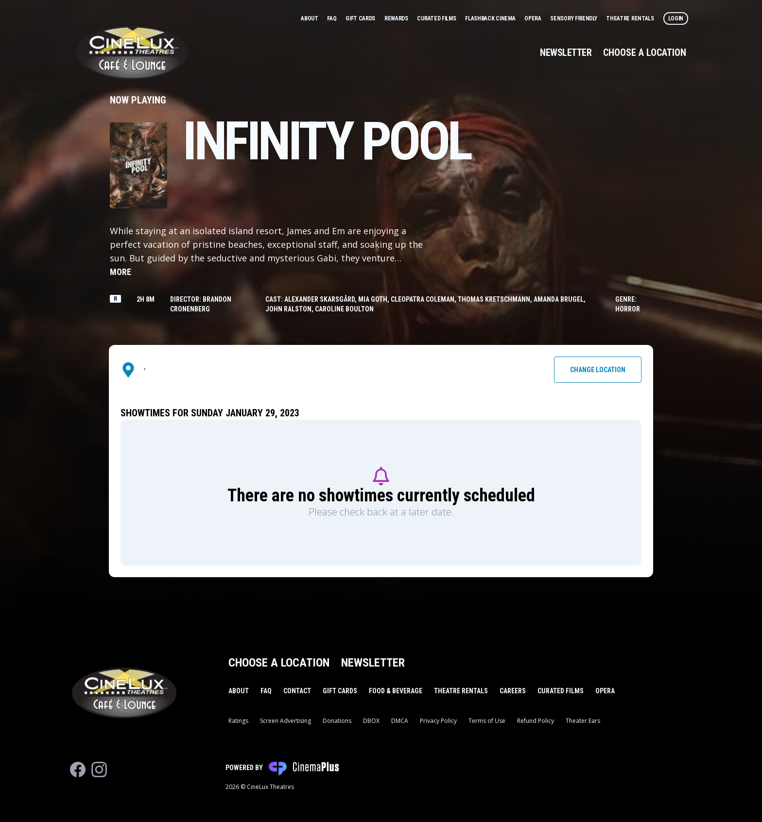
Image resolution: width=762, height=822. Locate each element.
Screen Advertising (285, 721)
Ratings (238, 721)
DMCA (399, 721)
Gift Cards (361, 18)
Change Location (597, 370)
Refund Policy (535, 721)
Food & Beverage (395, 691)
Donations (337, 721)
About (310, 18)
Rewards (397, 18)
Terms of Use (486, 721)
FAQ (332, 18)
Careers (513, 691)
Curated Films (437, 18)
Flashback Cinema (491, 18)
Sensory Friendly (574, 18)
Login (676, 18)
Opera (533, 18)
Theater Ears (583, 721)
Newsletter (565, 52)
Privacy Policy (438, 721)
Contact (297, 691)
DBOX (371, 721)
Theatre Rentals (630, 18)
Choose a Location (644, 52)
